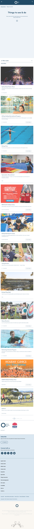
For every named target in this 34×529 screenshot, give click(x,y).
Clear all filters (3, 63)
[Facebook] (2, 453)
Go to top (3, 430)
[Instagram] (5, 453)
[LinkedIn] (11, 453)
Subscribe (5, 442)
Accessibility (3, 485)
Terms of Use (17, 496)
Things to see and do (4, 477)
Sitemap (27, 496)
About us (2, 488)
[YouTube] (14, 453)
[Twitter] (8, 453)
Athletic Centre (3, 466)
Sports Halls (3, 474)
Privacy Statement (22, 496)
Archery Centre (3, 463)
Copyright (2, 496)
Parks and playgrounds (4, 480)
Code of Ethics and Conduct (9, 496)
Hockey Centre (3, 469)
